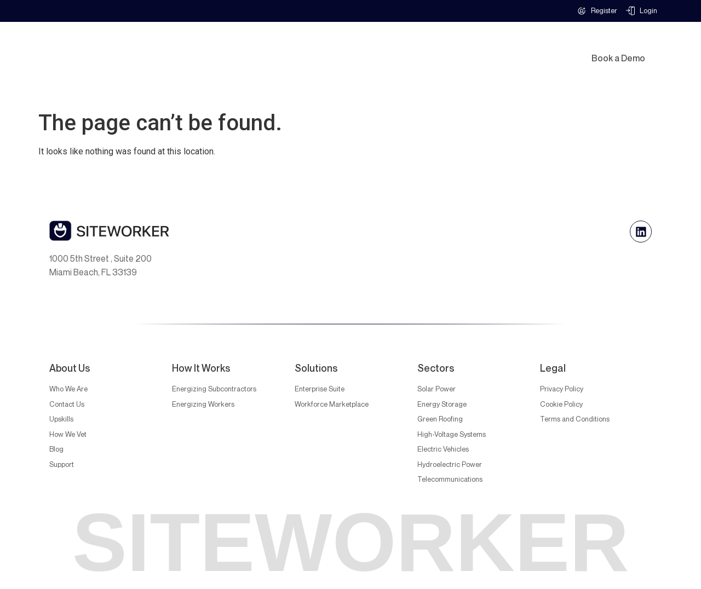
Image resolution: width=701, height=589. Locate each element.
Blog (356, 70)
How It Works (425, 45)
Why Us (349, 45)
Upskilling (497, 45)
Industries (287, 45)
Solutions (222, 45)
